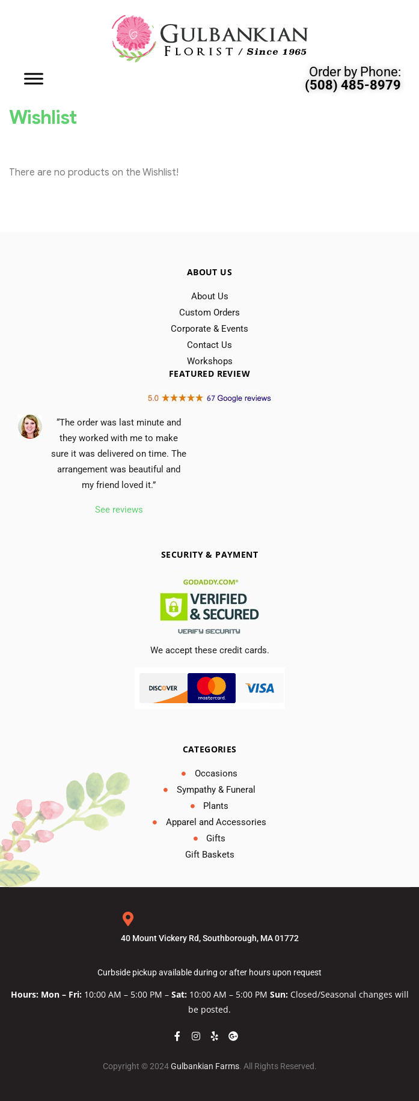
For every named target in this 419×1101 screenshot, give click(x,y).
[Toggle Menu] (33, 78)
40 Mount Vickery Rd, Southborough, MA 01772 (210, 938)
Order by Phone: (353, 78)
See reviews (119, 509)
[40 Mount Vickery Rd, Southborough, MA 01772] (128, 919)
